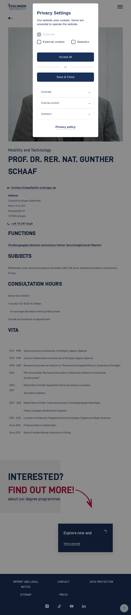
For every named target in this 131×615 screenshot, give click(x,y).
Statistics (83, 41)
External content (53, 41)
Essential (49, 34)
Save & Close (65, 77)
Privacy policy (65, 127)
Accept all (65, 57)
